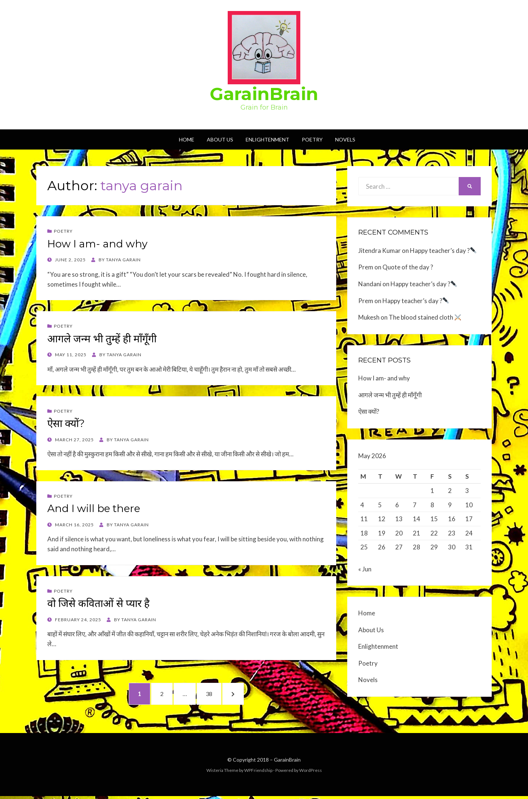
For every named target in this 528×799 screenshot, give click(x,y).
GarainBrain (264, 93)
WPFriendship (258, 773)
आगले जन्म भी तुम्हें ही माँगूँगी (102, 338)
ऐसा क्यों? (66, 423)
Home (186, 139)
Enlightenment (267, 139)
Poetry (312, 139)
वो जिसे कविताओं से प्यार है (98, 603)
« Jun (364, 571)
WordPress (310, 773)
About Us (220, 139)
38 (217, 694)
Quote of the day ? (407, 267)
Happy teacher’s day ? (443, 250)
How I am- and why (97, 244)
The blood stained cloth (425, 317)
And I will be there (93, 508)
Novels (345, 139)
